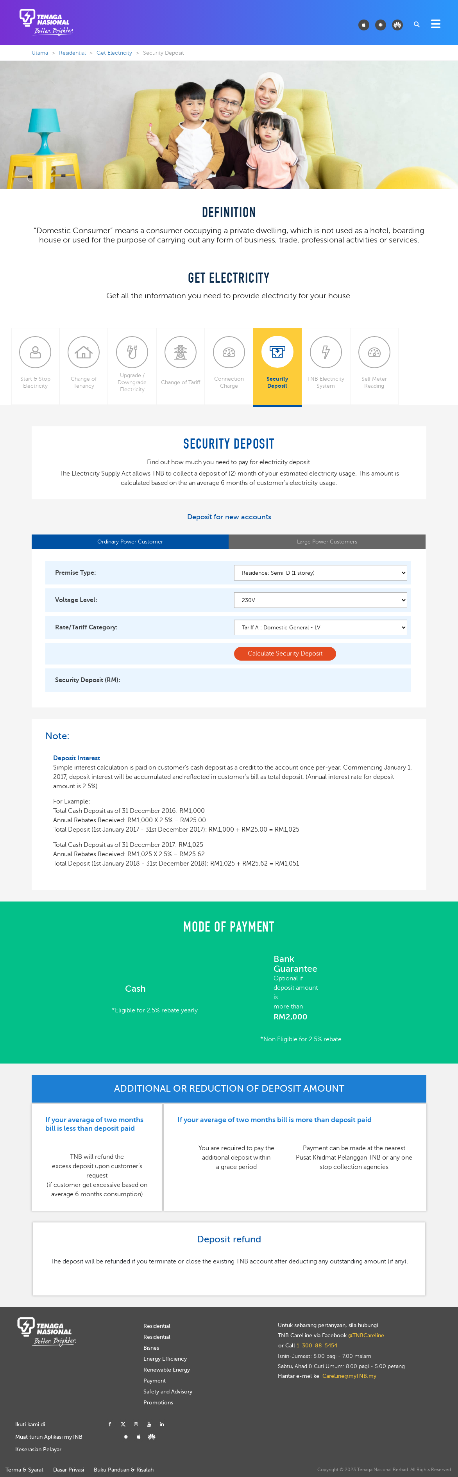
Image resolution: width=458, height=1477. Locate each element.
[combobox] (416, 24)
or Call (307, 1346)
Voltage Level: (76, 600)
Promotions (158, 1403)
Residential (72, 53)
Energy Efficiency (165, 1359)
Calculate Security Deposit (285, 653)
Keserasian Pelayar (38, 1449)
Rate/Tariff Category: (86, 627)
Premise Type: (75, 572)
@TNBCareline (366, 1335)
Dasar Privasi (68, 1470)
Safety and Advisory (167, 1392)
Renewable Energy (166, 1370)
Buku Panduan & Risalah (124, 1470)
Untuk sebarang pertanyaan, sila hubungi (328, 1325)
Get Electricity (114, 53)
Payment (154, 1381)
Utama (40, 53)
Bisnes (151, 1348)
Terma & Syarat (24, 1470)
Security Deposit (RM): (87, 680)
